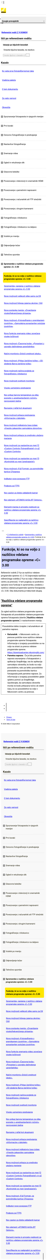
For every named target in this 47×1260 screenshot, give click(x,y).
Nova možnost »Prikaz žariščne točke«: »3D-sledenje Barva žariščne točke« (23, 362)
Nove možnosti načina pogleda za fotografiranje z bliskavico (19, 372)
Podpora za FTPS (11, 486)
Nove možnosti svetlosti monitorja (19, 381)
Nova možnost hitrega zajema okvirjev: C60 (23, 303)
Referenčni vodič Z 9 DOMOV (15, 32)
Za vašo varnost (9, 98)
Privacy (9, 717)
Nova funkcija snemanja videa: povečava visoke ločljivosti (22, 335)
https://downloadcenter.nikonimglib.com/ (25, 652)
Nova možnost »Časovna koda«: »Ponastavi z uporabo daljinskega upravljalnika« (24, 345)
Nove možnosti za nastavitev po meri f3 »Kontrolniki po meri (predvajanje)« (21, 460)
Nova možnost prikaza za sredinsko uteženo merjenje (23, 437)
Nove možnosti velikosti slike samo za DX (22, 296)
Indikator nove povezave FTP (17, 479)
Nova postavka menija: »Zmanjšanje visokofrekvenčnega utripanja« (20, 311)
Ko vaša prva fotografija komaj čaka (18, 71)
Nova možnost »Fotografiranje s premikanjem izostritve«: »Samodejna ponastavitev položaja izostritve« (24, 323)
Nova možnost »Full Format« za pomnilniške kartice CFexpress (23, 470)
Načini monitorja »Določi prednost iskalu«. (22, 353)
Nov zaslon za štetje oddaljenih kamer (21, 493)
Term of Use (10, 720)
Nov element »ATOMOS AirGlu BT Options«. (23, 500)
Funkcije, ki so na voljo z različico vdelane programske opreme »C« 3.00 (22, 277)
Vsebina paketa (9, 80)
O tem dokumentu (10, 89)
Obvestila (6, 107)
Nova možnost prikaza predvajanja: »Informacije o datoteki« (19, 416)
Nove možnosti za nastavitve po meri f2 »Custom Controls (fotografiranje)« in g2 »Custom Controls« (22, 448)
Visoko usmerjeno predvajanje (17, 388)
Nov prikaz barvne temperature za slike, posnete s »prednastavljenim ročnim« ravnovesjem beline (21, 398)
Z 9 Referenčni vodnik (15, 535)
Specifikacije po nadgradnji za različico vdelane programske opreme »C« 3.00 (21, 521)
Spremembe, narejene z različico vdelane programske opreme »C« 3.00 (22, 287)
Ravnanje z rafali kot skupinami (18, 408)
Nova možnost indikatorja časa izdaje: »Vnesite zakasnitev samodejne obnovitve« (23, 426)
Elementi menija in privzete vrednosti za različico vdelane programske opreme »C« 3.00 (22, 510)
